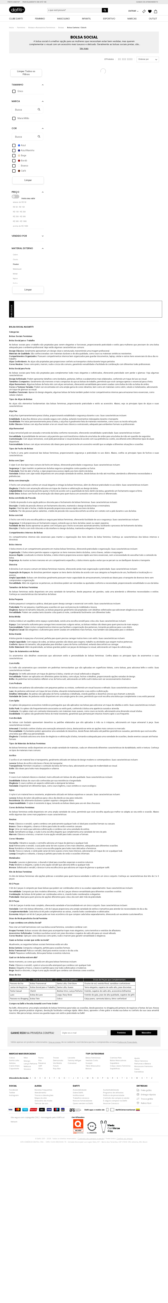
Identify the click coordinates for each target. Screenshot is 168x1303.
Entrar (132, 11)
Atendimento (40, 1093)
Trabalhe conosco (81, 1098)
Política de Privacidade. (127, 1042)
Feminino (21, 28)
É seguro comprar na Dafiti (115, 1101)
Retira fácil (146, 1103)
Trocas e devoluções (44, 1095)
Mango (27, 1061)
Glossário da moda (43, 1101)
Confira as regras (125, 1138)
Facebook (13, 1090)
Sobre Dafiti (78, 1093)
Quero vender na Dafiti (83, 1103)
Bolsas (61, 28)
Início (11, 28)
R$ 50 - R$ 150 (19, 207)
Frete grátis (146, 1090)
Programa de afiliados (113, 1093)
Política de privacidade (113, 1095)
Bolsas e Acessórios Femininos (41, 28)
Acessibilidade (79, 1090)
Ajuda (137, 1058)
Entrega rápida (148, 1094)
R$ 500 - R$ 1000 (19, 221)
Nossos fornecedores (82, 1101)
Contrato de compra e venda (116, 1098)
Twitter (12, 1093)
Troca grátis (147, 1099)
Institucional (78, 1095)
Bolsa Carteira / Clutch (76, 28)
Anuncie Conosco (111, 1103)
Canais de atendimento (147, 2)
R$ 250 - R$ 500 (19, 217)
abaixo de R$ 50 (19, 202)
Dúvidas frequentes (43, 1090)
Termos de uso (41, 1103)
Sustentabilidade (111, 1090)
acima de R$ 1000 (20, 226)
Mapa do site (41, 1098)
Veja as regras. (54, 1042)
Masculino (146, 1033)
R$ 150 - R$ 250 (19, 212)
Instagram (14, 1095)
